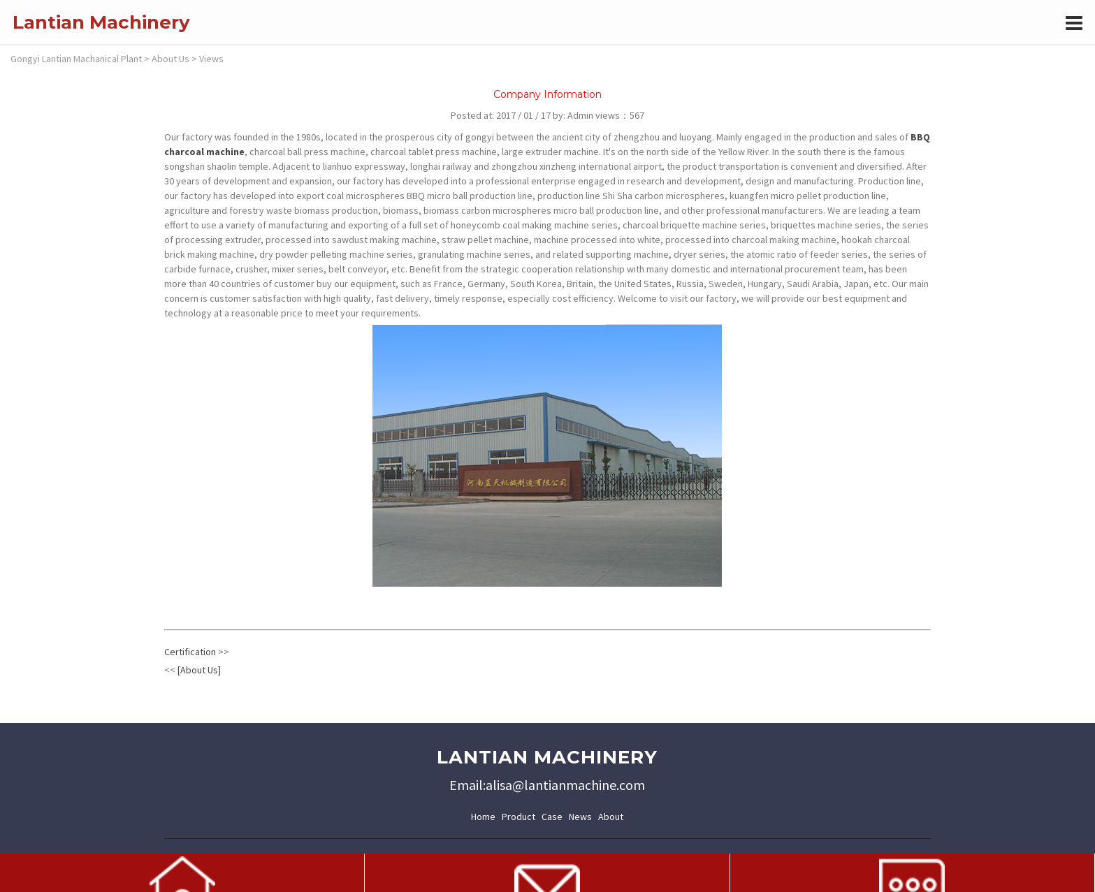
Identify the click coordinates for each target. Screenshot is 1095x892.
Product (518, 816)
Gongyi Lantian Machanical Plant (76, 58)
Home (483, 816)
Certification (190, 651)
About (610, 816)
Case (552, 816)
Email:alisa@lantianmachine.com (547, 785)
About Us (170, 58)
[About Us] (199, 670)
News (580, 816)
